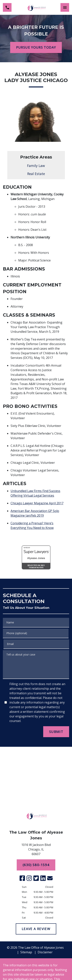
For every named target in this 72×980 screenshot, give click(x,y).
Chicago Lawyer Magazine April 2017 (37, 503)
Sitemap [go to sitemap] (26, 952)
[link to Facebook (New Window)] (22, 878)
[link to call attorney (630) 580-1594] (7, 7)
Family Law (36, 165)
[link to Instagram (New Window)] (29, 878)
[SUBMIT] (56, 731)
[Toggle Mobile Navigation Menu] (64, 7)
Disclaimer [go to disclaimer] (45, 952)
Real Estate (36, 173)
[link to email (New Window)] (50, 878)
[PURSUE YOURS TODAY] (36, 47)
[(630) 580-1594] (36, 864)
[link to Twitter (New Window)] (36, 878)
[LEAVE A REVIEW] (36, 928)
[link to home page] (36, 7)
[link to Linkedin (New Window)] (43, 878)
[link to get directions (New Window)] (36, 850)
